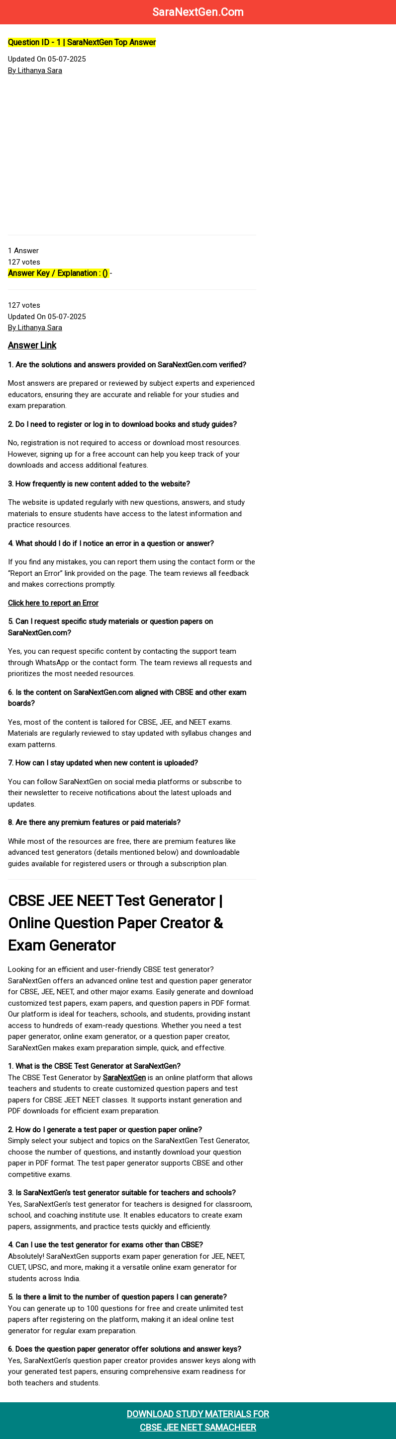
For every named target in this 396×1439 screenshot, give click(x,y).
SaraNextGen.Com (198, 12)
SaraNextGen (124, 1077)
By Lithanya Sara (35, 70)
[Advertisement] (132, 155)
